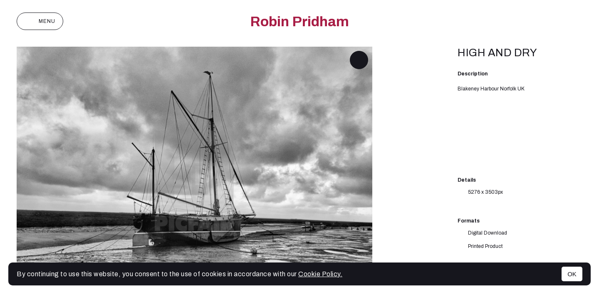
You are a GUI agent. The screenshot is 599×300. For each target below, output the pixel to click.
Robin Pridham (299, 21)
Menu (40, 21)
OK (572, 274)
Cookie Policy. (320, 274)
